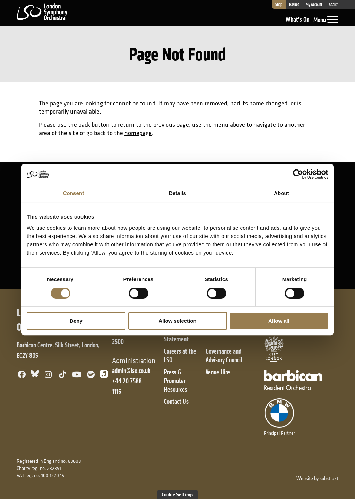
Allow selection (177, 321)
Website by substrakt (317, 478)
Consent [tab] (73, 193)
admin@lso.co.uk (131, 370)
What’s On (297, 19)
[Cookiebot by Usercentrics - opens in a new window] (298, 174)
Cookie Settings (177, 494)
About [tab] (281, 193)
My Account (314, 4)
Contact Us (176, 401)
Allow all (278, 321)
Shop (278, 4)
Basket (294, 4)
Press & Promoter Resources (175, 381)
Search (333, 4)
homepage (138, 133)
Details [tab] (177, 193)
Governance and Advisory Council (224, 355)
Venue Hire (218, 372)
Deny (76, 321)
